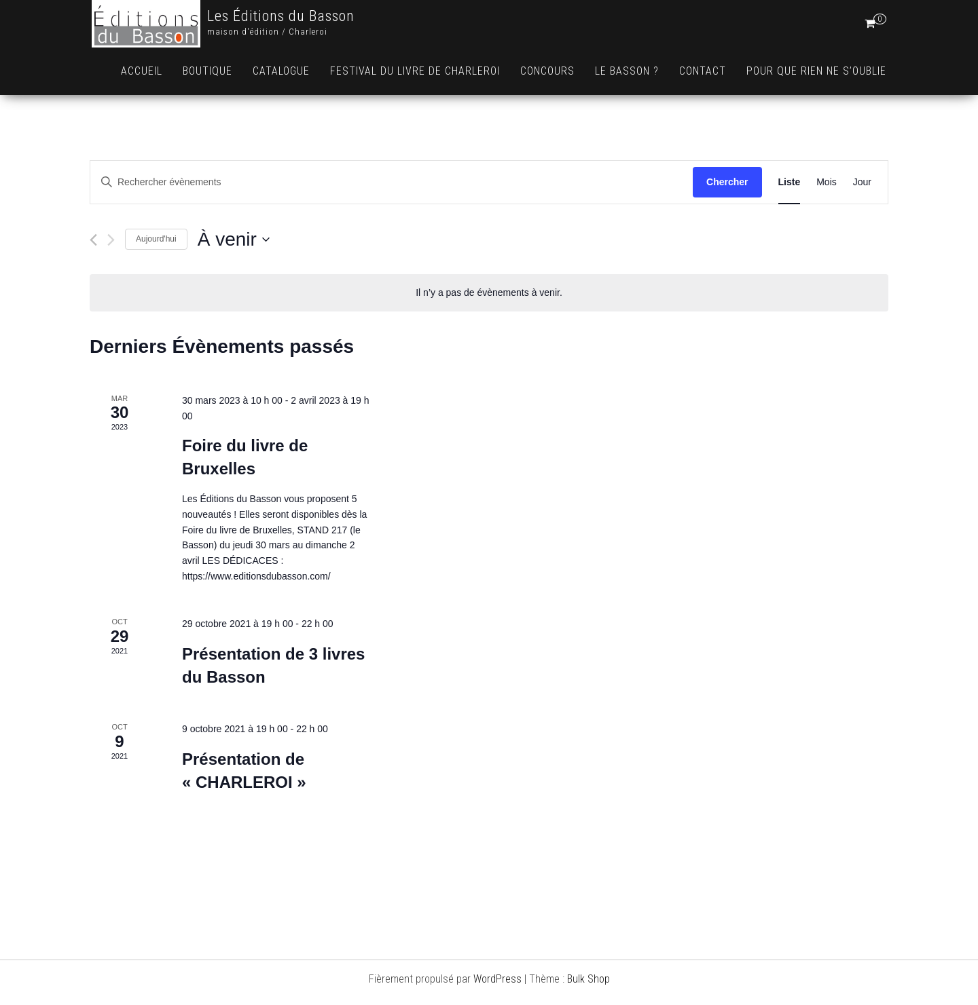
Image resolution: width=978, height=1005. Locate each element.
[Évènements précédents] (93, 239)
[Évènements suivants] (111, 239)
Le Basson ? (627, 70)
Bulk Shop (588, 978)
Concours (547, 70)
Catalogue (281, 70)
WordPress (497, 978)
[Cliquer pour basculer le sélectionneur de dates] (234, 239)
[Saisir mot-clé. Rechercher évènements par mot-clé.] (391, 182)
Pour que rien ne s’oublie (816, 70)
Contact (702, 70)
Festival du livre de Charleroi (415, 70)
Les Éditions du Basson (281, 15)
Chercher (727, 181)
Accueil (141, 70)
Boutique (207, 70)
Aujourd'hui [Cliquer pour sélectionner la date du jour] (156, 239)
